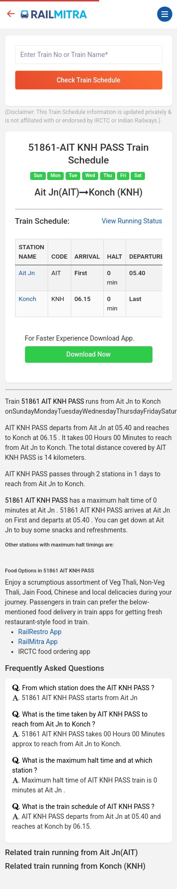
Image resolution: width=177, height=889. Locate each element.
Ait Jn (27, 273)
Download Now (89, 354)
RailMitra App (38, 641)
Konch (27, 298)
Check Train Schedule (88, 80)
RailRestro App (40, 632)
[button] (88, 349)
